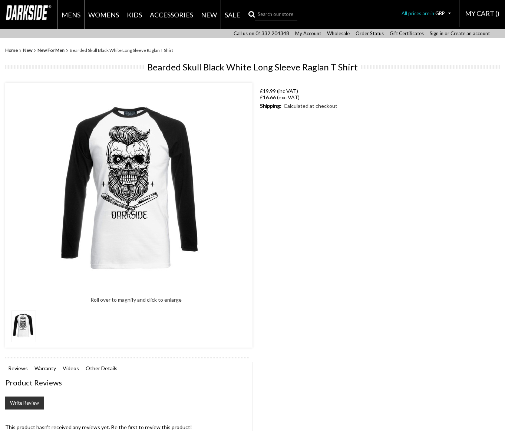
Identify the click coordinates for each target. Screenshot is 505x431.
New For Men (51, 50)
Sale (232, 15)
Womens (103, 15)
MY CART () (482, 13)
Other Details (102, 368)
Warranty (45, 368)
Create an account (470, 33)
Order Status (370, 33)
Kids (134, 15)
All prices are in (427, 13)
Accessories (171, 15)
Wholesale (338, 33)
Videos (71, 368)
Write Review (24, 403)
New (209, 15)
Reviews (18, 368)
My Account (308, 33)
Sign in (436, 33)
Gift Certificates (407, 33)
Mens (71, 15)
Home (11, 50)
